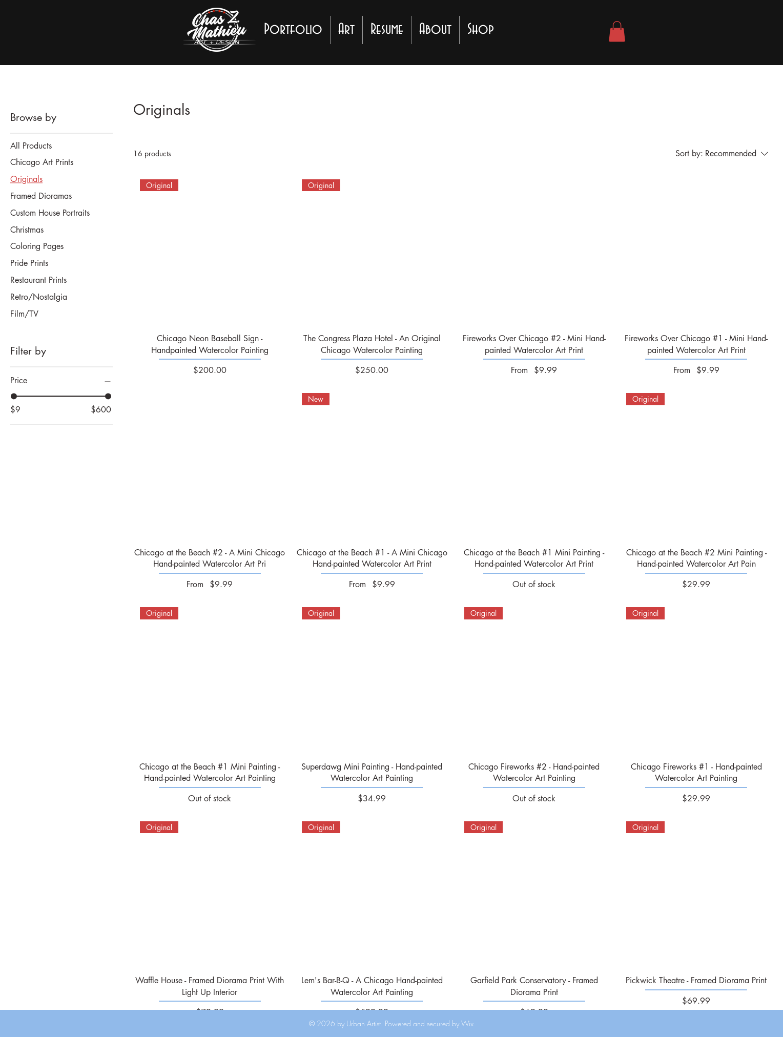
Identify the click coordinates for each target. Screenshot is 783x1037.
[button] (617, 31)
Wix (466, 1023)
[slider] (14, 396)
